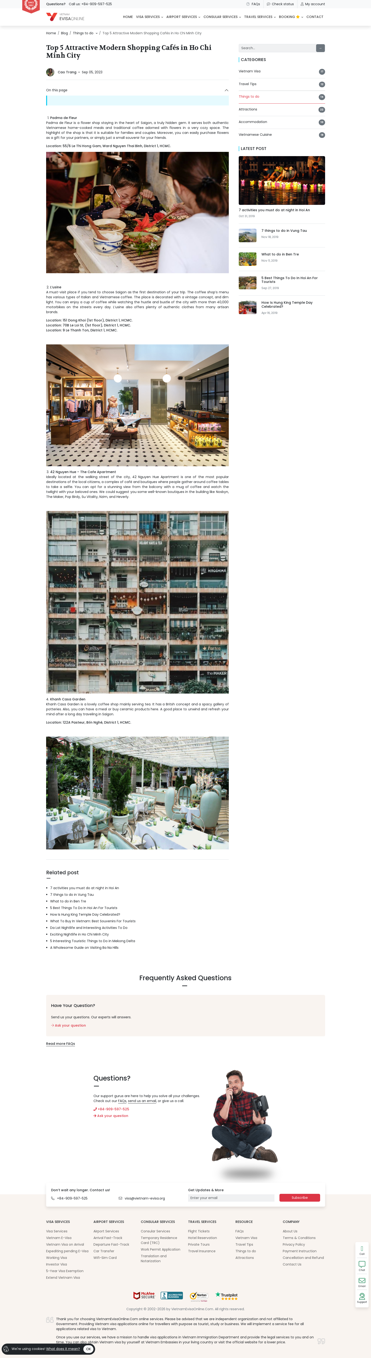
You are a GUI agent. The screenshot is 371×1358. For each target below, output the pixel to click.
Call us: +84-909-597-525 (90, 4)
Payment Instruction (300, 1251)
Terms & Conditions (299, 1237)
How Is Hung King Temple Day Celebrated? (85, 914)
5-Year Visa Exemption (65, 1271)
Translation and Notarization (154, 1258)
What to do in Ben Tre (68, 901)
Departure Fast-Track (111, 1244)
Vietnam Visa (246, 1237)
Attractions (244, 1257)
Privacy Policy (294, 1244)
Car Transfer (103, 1251)
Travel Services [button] (258, 16)
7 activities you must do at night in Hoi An (84, 888)
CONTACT (314, 16)
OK (88, 1349)
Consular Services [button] (220, 16)
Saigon (146, 122)
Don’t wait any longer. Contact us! (80, 1190)
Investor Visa (56, 1264)
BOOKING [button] (289, 16)
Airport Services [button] (181, 16)
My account (313, 4)
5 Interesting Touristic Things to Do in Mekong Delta (92, 941)
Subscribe (300, 1197)
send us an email (142, 1101)
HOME (128, 16)
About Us (290, 1231)
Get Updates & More (206, 1190)
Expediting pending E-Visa (67, 1251)
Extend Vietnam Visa (63, 1277)
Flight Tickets (199, 1231)
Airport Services (106, 1231)
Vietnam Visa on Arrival (65, 1244)
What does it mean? (63, 1348)
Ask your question (68, 1025)
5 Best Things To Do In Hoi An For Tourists (83, 907)
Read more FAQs (60, 1043)
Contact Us (292, 1264)
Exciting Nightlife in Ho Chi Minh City (79, 934)
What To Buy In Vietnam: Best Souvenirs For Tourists (93, 921)
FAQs (253, 4)
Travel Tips (244, 1244)
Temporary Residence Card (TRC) (159, 1240)
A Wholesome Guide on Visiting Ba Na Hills (84, 947)
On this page (56, 90)
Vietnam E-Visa (58, 1237)
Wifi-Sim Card (105, 1257)
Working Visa (56, 1257)
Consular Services (155, 1231)
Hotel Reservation (202, 1237)
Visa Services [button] (148, 16)
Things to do (245, 1251)
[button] (93, 33)
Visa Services (56, 1231)
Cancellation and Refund (303, 1257)
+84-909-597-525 (111, 1109)
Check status (280, 4)
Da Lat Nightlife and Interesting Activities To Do (89, 927)
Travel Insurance (202, 1251)
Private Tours (199, 1244)
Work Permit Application (160, 1249)
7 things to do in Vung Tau (72, 894)
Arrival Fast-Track (107, 1237)
